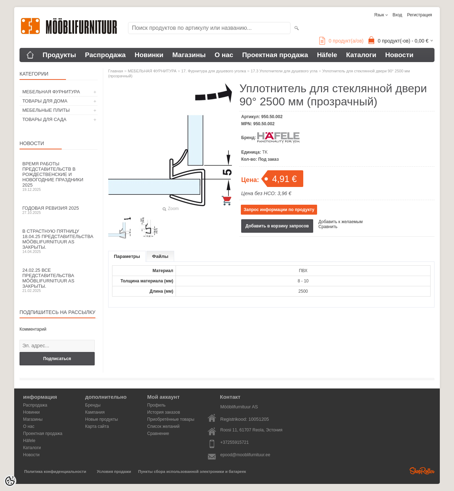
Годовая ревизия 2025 (58, 210)
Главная (115, 71)
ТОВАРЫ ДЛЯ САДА (44, 119)
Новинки (148, 55)
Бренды (92, 405)
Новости (399, 55)
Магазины (189, 55)
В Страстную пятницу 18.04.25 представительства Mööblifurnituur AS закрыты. (58, 241)
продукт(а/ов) (341, 41)
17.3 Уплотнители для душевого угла (284, 71)
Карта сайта (97, 426)
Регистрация (419, 14)
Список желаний (163, 426)
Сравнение (158, 433)
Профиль (156, 405)
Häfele (327, 55)
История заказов (163, 412)
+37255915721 (234, 442)
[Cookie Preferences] (10, 481)
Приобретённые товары (170, 419)
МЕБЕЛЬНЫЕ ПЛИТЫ (46, 110)
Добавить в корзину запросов (277, 226)
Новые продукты (101, 419)
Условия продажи (114, 471)
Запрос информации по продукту (279, 209)
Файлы (160, 256)
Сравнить (328, 226)
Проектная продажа (275, 55)
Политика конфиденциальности (55, 471)
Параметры (127, 256)
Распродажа (105, 55)
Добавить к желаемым (341, 221)
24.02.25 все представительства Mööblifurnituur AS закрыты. (58, 280)
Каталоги (361, 55)
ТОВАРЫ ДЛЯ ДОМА (44, 101)
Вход (397, 14)
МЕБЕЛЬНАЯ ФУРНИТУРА (51, 91)
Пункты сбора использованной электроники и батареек (192, 471)
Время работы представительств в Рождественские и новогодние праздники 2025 (58, 176)
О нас (224, 55)
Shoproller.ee (422, 470)
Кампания (95, 412)
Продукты (59, 55)
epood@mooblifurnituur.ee (245, 454)
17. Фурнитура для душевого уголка (213, 71)
